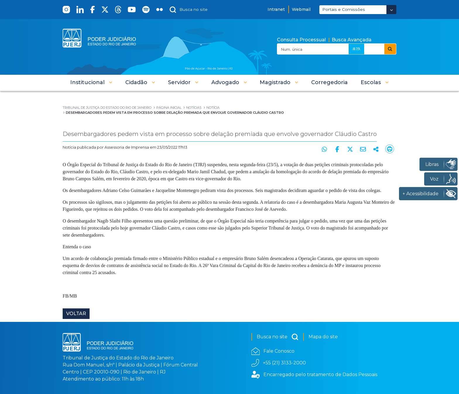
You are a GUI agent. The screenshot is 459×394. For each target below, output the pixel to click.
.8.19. (356, 48)
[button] (91, 82)
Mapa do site (323, 336)
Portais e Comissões (343, 9)
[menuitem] (329, 82)
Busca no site (278, 337)
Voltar (76, 313)
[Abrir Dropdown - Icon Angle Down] (391, 9)
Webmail (301, 9)
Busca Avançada (351, 40)
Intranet (276, 9)
